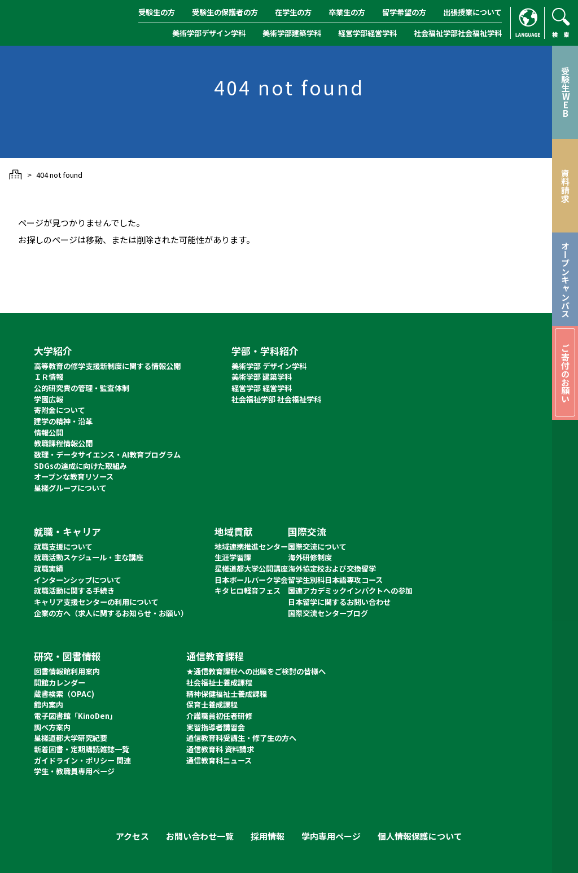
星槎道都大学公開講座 (251, 568)
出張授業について (472, 12)
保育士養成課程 (212, 704)
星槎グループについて (70, 487)
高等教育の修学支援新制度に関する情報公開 (107, 366)
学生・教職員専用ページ (74, 771)
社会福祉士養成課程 (219, 682)
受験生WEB (565, 92)
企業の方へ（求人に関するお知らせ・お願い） (111, 613)
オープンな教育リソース (73, 476)
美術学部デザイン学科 (209, 33)
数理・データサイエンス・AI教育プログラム (107, 454)
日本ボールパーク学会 (251, 579)
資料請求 (565, 186)
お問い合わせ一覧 (200, 836)
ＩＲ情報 (48, 376)
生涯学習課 (232, 557)
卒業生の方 (347, 12)
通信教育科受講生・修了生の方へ (241, 737)
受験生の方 (156, 12)
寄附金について (59, 410)
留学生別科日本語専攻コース (335, 579)
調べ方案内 (52, 727)
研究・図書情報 (67, 656)
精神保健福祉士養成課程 (226, 693)
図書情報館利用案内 (67, 671)
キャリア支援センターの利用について (96, 601)
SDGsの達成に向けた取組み (80, 465)
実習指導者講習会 (215, 727)
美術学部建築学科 (291, 33)
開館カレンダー (59, 682)
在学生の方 (293, 12)
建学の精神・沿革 (63, 421)
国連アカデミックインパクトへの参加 (350, 590)
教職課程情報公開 (63, 443)
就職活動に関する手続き (74, 590)
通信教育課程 (215, 656)
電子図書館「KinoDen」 (75, 715)
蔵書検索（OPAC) (64, 693)
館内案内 (48, 704)
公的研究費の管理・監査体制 (81, 388)
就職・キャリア (67, 531)
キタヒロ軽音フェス (247, 590)
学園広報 (48, 399)
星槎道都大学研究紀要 (70, 737)
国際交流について (317, 546)
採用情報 (267, 836)
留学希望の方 (404, 12)
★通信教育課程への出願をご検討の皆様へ (256, 671)
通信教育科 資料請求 (220, 749)
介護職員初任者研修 (219, 715)
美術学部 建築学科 (261, 376)
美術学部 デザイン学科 (268, 366)
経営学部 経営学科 (261, 388)
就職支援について (63, 546)
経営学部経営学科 (367, 33)
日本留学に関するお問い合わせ (339, 601)
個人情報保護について (420, 836)
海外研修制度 (310, 557)
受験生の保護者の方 (225, 12)
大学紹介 (53, 351)
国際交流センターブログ (328, 613)
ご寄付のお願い (565, 373)
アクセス (132, 836)
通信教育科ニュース (219, 760)
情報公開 (48, 432)
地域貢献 (233, 531)
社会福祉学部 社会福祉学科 (276, 399)
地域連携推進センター (251, 546)
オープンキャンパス (565, 280)
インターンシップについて (77, 579)
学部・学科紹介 (265, 351)
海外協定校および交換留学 (332, 568)
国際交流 (307, 531)
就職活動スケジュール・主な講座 (88, 557)
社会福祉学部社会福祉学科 (458, 33)
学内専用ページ (331, 836)
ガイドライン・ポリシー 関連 (82, 760)
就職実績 (48, 568)
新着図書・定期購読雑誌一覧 (81, 749)
